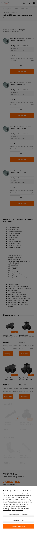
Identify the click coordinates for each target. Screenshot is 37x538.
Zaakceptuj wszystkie (19, 526)
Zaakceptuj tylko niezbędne (18, 514)
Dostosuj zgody (18, 520)
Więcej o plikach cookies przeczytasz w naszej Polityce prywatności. (16, 509)
